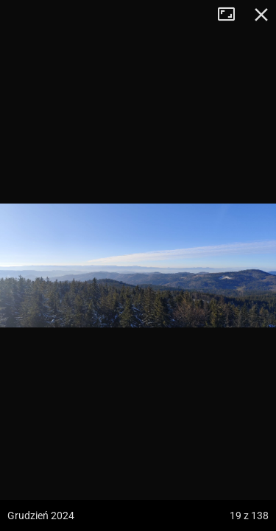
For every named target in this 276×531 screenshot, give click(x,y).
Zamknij (261, 15)
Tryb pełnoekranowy (232, 15)
